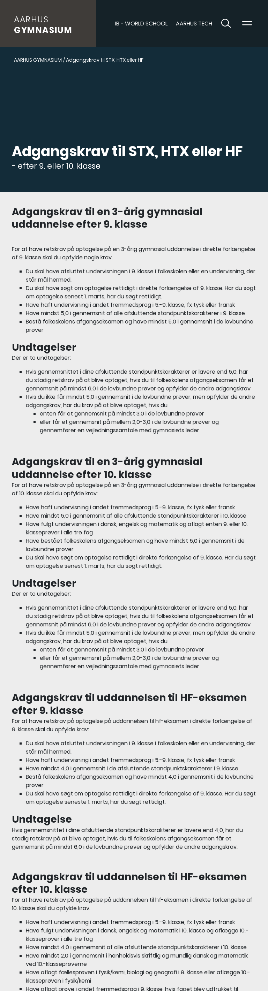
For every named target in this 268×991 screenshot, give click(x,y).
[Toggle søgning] (226, 24)
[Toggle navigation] (247, 24)
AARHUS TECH (194, 24)
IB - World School (141, 24)
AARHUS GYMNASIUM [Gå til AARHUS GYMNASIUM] (38, 59)
